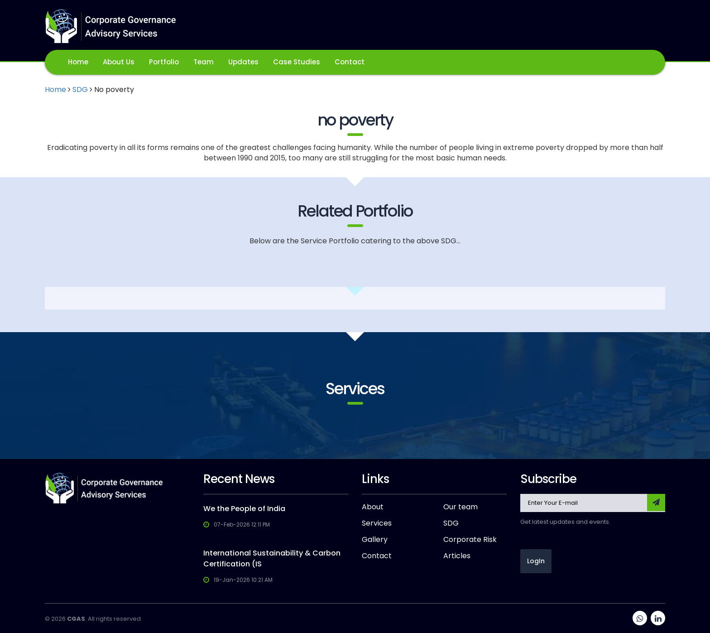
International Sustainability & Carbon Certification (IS (272, 558)
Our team (460, 507)
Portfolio (164, 62)
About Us (118, 62)
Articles (456, 556)
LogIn (536, 560)
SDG (80, 89)
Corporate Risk (470, 539)
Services (377, 523)
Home (78, 62)
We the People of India (244, 508)
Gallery (375, 539)
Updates (243, 62)
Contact (350, 62)
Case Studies (296, 62)
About (373, 507)
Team (203, 62)
